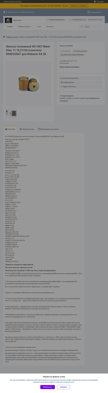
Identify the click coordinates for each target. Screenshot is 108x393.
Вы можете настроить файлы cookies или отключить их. (53, 382)
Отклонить (63, 387)
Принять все (47, 387)
